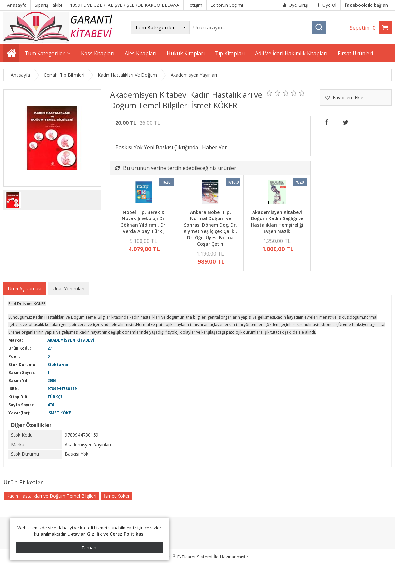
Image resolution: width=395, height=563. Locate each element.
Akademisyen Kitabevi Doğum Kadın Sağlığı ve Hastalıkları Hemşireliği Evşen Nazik (277, 221)
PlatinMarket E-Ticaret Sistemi (179, 557)
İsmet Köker (117, 496)
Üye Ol (326, 5)
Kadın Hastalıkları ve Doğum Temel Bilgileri (51, 496)
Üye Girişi (295, 5)
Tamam (89, 548)
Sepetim (364, 27)
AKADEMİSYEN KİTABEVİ (70, 340)
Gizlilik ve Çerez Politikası (116, 534)
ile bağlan (366, 5)
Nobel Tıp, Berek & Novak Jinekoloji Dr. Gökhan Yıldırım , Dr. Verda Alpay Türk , (143, 221)
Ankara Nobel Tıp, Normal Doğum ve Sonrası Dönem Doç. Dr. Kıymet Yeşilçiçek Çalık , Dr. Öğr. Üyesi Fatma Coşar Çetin (210, 228)
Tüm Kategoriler (45, 53)
